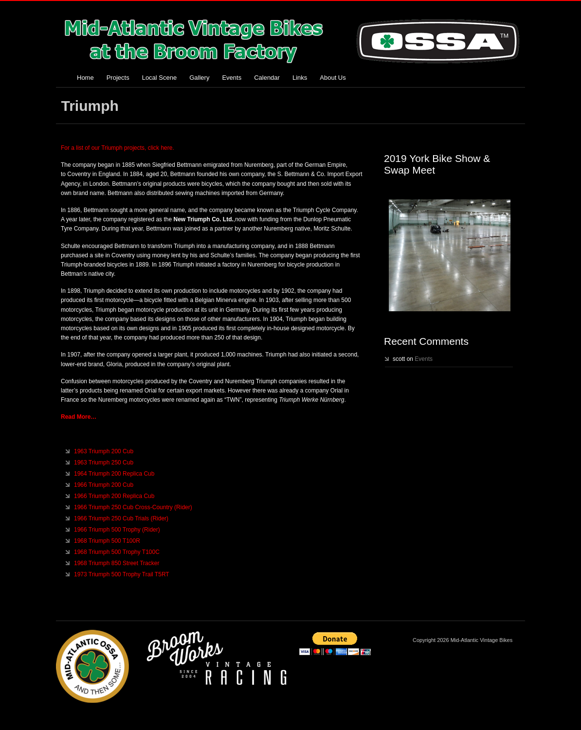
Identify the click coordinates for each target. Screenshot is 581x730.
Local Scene (159, 77)
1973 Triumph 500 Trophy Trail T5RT (121, 574)
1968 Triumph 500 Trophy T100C (117, 552)
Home (85, 77)
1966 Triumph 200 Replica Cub (114, 496)
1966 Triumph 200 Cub (103, 484)
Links (299, 77)
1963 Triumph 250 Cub (103, 462)
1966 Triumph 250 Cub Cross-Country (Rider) (133, 507)
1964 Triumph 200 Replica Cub (114, 473)
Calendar (267, 77)
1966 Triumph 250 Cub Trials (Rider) (121, 518)
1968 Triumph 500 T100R (107, 540)
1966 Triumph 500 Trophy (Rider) (117, 529)
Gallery (199, 77)
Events (231, 77)
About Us (332, 77)
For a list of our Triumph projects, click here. (117, 147)
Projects (118, 77)
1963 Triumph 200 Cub (103, 451)
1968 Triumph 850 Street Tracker (116, 563)
